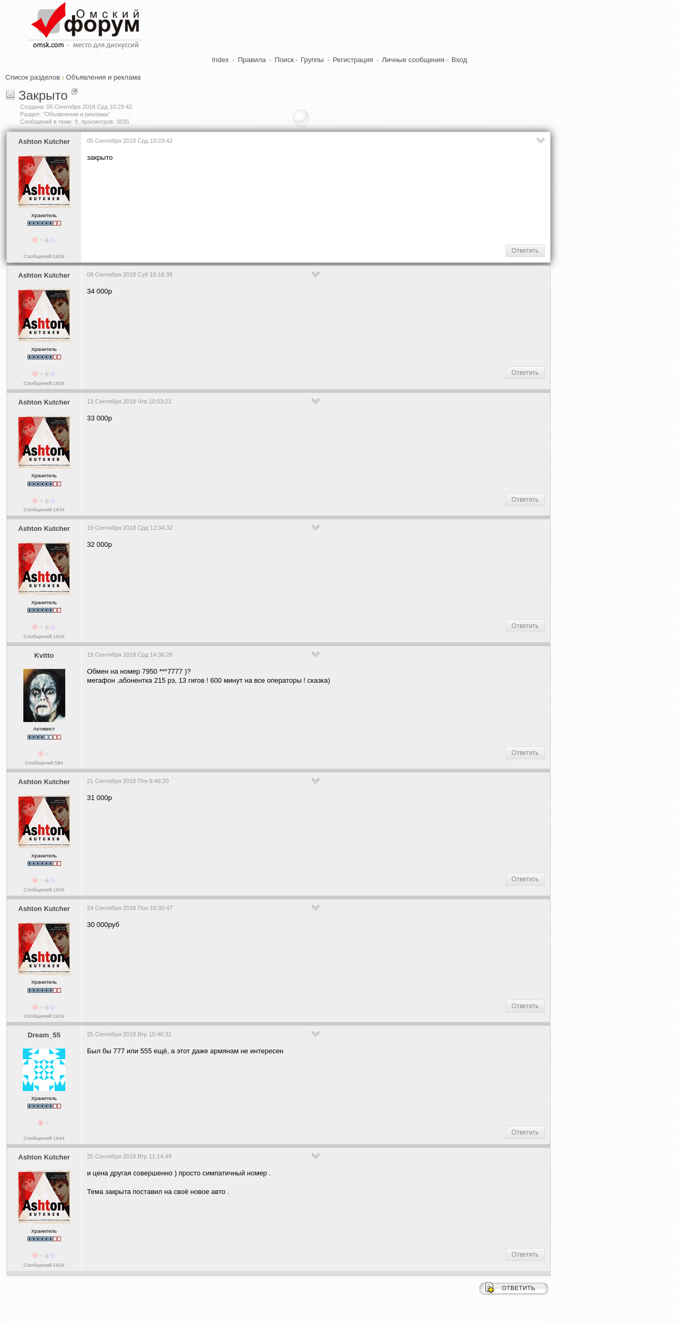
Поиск (284, 60)
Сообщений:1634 (43, 256)
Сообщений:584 (44, 763)
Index (220, 60)
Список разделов (32, 77)
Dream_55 (44, 1035)
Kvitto (44, 655)
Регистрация (353, 60)
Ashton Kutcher (44, 141)
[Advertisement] (280, 202)
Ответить (524, 250)
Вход (459, 60)
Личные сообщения (413, 60)
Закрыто (43, 95)
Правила (252, 60)
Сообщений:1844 (43, 1138)
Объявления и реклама (103, 77)
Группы (312, 60)
